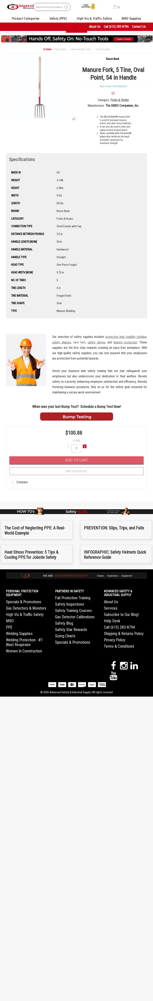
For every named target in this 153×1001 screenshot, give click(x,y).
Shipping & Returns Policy (123, 633)
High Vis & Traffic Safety (94, 18)
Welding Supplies (19, 633)
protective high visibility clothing (126, 337)
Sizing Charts (65, 636)
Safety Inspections (69, 604)
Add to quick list (76, 471)
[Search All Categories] (52, 7)
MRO (10, 620)
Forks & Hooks (103, 49)
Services (110, 608)
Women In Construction (24, 651)
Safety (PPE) (58, 18)
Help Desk (112, 620)
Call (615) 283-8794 (116, 27)
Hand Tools (60, 49)
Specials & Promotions (23, 601)
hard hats (79, 342)
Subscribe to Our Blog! (121, 614)
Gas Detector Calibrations (75, 617)
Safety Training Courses (73, 610)
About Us (94, 27)
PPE (9, 627)
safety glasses (61, 342)
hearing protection (125, 342)
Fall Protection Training (72, 597)
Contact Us (139, 27)
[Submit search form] (66, 7)
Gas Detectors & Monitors (26, 608)
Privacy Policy (114, 640)
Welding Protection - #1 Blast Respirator (24, 642)
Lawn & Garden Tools (80, 49)
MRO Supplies (131, 18)
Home (47, 49)
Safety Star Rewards (71, 629)
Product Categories (26, 18)
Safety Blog (64, 623)
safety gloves (96, 342)
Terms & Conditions (119, 646)
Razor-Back (112, 59)
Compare (18, 482)
